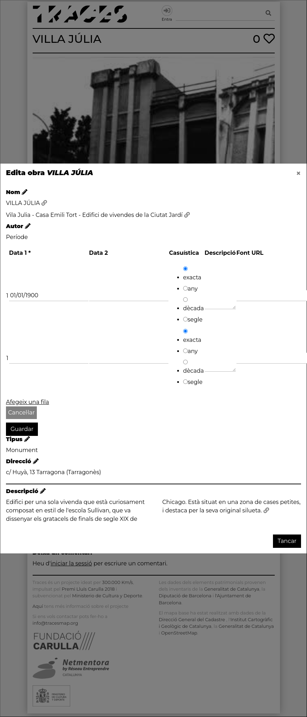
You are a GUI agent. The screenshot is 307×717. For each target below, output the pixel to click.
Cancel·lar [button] (21, 412)
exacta (192, 273)
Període (17, 237)
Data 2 (98, 253)
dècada (193, 304)
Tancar (287, 541)
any (190, 288)
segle (192, 319)
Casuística (184, 253)
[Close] (299, 173)
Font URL (249, 253)
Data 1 (20, 253)
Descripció (220, 253)
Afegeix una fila (27, 402)
